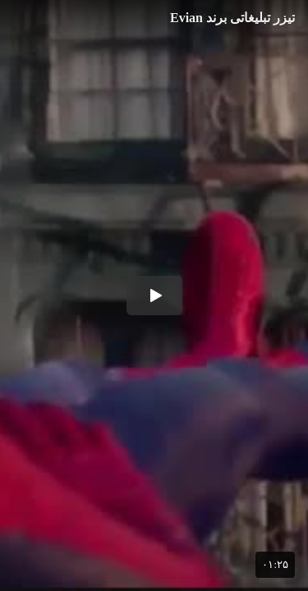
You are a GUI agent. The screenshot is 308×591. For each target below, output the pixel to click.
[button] (154, 295)
